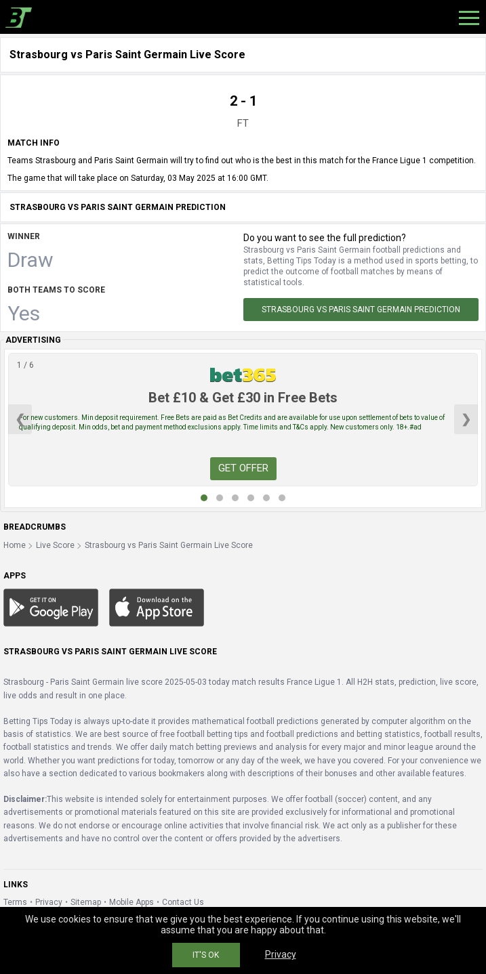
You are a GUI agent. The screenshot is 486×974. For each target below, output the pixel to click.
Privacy (48, 902)
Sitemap (85, 902)
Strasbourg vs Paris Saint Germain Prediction (361, 309)
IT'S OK (206, 955)
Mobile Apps (131, 902)
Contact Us (183, 902)
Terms (15, 902)
